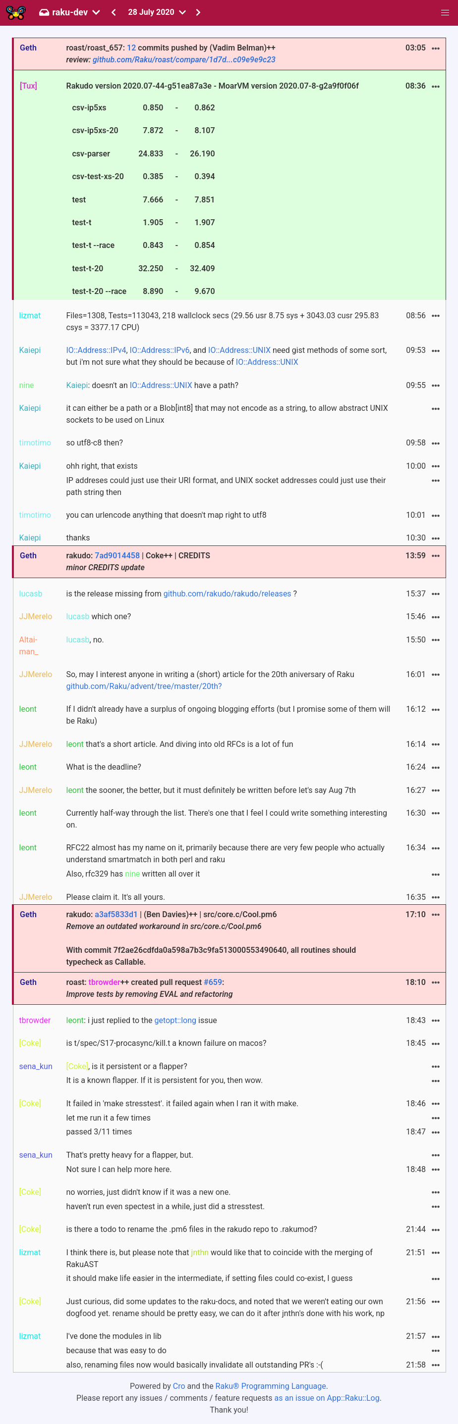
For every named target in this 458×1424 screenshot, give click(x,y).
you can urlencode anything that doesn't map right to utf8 (166, 515)
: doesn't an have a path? (152, 385)
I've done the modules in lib (113, 1336)
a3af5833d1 (116, 914)
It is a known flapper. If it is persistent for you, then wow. (164, 1080)
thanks (78, 537)
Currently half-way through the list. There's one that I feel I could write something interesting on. (226, 819)
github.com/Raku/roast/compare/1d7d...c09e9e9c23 (184, 59)
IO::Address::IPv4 (96, 350)
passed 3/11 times (99, 1131)
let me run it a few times (108, 1118)
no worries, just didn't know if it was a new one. (148, 1192)
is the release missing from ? (181, 593)
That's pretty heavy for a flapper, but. (129, 1155)
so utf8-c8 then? (94, 442)
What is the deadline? (103, 767)
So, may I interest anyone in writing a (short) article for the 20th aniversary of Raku (210, 680)
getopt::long (175, 1020)
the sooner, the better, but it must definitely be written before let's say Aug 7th (211, 790)
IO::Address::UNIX (239, 350)
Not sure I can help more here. (119, 1169)
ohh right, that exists (101, 466)
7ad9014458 (117, 555)
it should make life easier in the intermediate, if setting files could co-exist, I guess (209, 1278)
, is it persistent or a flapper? (126, 1066)
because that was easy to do (116, 1350)
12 (131, 47)
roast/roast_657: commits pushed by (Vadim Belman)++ (170, 53)
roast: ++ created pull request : (149, 988)
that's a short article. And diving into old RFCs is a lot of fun (179, 744)
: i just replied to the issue (141, 1020)
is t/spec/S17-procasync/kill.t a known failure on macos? (166, 1043)
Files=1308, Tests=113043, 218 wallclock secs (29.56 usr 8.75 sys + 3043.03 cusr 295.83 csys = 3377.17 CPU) (222, 321)
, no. (85, 639)
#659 (213, 982)
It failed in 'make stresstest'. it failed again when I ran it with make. (182, 1103)
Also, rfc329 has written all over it (133, 874)
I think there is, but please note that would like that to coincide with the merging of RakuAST (219, 1258)
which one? (98, 616)
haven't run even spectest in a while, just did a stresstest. (165, 1206)
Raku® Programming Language (271, 1386)
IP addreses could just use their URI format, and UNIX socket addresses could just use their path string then (226, 486)
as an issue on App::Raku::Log (327, 1398)
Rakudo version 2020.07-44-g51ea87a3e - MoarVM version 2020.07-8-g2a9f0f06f (212, 190)
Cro (179, 1386)
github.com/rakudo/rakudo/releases (227, 593)
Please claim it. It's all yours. (115, 897)
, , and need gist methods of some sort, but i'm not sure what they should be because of (226, 356)
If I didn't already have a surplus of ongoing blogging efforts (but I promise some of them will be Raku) (228, 715)
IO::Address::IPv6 (160, 350)
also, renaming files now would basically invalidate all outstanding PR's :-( (194, 1365)
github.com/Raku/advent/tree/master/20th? (144, 686)
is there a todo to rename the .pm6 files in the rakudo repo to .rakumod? (191, 1229)
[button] (445, 13)
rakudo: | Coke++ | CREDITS (138, 561)
